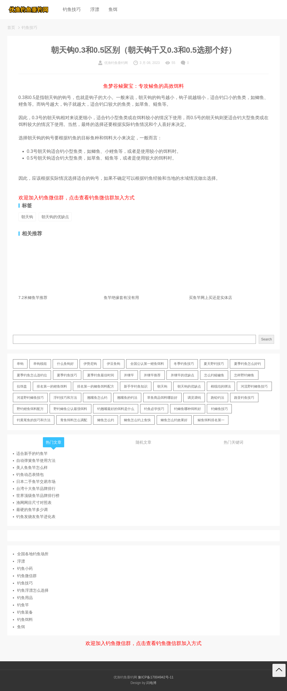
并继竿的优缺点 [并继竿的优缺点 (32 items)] (182, 375)
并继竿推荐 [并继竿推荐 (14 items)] (152, 375)
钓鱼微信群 (27, 575)
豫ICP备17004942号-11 (155, 677)
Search (266, 339)
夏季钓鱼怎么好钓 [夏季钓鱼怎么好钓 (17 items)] (247, 364)
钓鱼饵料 (25, 619)
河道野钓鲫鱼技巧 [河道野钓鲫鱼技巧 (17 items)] (30, 398)
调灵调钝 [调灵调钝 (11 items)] (194, 398)
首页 (11, 27)
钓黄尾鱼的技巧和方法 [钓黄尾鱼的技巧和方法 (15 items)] (33, 420)
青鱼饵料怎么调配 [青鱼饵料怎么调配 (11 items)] (73, 420)
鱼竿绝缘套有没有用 (121, 297)
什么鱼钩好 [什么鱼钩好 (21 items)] (65, 364)
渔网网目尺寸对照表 (34, 502)
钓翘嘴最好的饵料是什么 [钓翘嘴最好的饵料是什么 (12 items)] (115, 409)
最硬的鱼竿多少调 (32, 509)
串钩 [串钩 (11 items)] (20, 364)
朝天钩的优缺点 (55, 217)
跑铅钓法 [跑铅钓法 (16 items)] (217, 398)
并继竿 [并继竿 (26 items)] (129, 375)
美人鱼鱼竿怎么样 (32, 467)
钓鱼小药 (25, 568)
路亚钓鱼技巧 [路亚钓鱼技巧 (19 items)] (244, 398)
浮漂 (94, 9)
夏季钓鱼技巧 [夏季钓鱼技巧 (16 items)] (67, 375)
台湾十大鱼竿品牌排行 (35, 488)
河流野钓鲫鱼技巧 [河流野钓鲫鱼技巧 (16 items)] (254, 386)
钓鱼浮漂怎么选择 (32, 590)
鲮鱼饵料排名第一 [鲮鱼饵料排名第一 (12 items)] (211, 420)
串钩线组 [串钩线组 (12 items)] (40, 364)
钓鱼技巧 (72, 9)
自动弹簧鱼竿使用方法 (35, 460)
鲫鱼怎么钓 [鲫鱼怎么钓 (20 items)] (105, 420)
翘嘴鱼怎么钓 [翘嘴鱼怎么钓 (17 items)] (97, 398)
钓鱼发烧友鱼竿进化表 (35, 516)
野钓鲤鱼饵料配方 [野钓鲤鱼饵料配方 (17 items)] (30, 409)
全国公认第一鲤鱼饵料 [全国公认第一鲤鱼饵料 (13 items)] (147, 364)
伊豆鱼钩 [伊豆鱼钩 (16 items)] (113, 364)
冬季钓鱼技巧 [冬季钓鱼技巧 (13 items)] (184, 364)
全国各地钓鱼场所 (32, 554)
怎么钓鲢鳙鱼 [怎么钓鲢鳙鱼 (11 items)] (214, 375)
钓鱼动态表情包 (30, 474)
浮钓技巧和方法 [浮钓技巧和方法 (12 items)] (65, 398)
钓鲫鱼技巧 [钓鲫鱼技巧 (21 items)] (219, 409)
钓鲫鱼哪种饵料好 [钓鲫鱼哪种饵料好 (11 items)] (187, 409)
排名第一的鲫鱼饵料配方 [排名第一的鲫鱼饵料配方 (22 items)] (95, 386)
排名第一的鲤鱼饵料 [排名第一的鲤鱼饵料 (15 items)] (52, 386)
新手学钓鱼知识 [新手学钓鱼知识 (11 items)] (135, 386)
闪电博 (151, 683)
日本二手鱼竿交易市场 (35, 481)
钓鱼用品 (25, 597)
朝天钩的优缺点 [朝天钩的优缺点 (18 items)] (189, 386)
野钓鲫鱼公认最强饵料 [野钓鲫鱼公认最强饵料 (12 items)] (70, 409)
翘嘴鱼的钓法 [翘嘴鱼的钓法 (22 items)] (127, 398)
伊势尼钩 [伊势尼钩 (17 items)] (90, 364)
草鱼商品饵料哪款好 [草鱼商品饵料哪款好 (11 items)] (162, 398)
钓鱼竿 (23, 605)
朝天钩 (27, 217)
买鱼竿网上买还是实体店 (210, 297)
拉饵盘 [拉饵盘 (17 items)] (22, 386)
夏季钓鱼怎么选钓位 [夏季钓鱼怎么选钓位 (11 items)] (32, 375)
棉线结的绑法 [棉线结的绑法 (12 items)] (221, 386)
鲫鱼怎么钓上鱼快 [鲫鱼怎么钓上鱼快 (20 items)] (137, 420)
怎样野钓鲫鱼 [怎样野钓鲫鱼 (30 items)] (244, 375)
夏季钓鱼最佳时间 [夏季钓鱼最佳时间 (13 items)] (100, 375)
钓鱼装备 (25, 612)
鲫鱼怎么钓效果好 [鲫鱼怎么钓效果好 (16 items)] (174, 420)
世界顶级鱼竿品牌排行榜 (37, 495)
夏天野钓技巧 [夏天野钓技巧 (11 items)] (214, 364)
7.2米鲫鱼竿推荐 (32, 297)
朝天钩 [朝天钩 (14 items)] (162, 386)
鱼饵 (112, 9)
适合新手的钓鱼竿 (32, 453)
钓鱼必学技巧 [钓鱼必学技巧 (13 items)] (154, 409)
